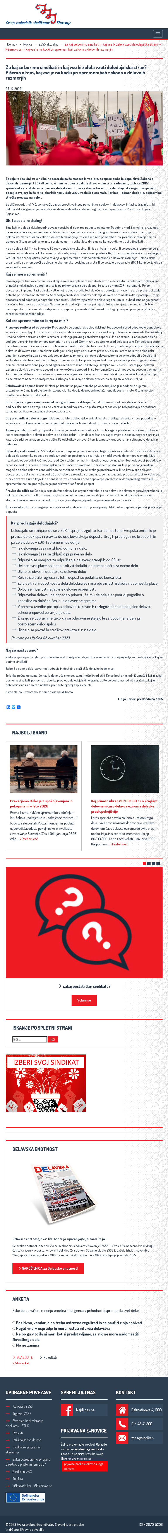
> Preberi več (29, 838)
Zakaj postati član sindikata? (84, 986)
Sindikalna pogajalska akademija (23, 1449)
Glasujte (22, 1357)
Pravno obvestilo (32, 1529)
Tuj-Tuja (14, 1479)
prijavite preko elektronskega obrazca (83, 1466)
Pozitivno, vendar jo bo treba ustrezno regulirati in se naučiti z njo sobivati (79, 1322)
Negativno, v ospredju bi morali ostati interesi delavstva (63, 1328)
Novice (28, 44)
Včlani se (84, 1000)
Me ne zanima (27, 1345)
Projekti (14, 1433)
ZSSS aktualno (48, 44)
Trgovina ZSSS (18, 1413)
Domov (12, 44)
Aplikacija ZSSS (19, 1406)
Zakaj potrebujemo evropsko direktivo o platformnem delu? (28, 1462)
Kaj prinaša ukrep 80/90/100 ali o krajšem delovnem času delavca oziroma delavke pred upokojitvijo (124, 806)
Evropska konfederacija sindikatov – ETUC (24, 1423)
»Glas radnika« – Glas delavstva (29, 1486)
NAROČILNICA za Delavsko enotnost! (48, 1268)
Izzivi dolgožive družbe (23, 1440)
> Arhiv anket (20, 1363)
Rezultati (48, 1357)
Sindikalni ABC (19, 1471)
